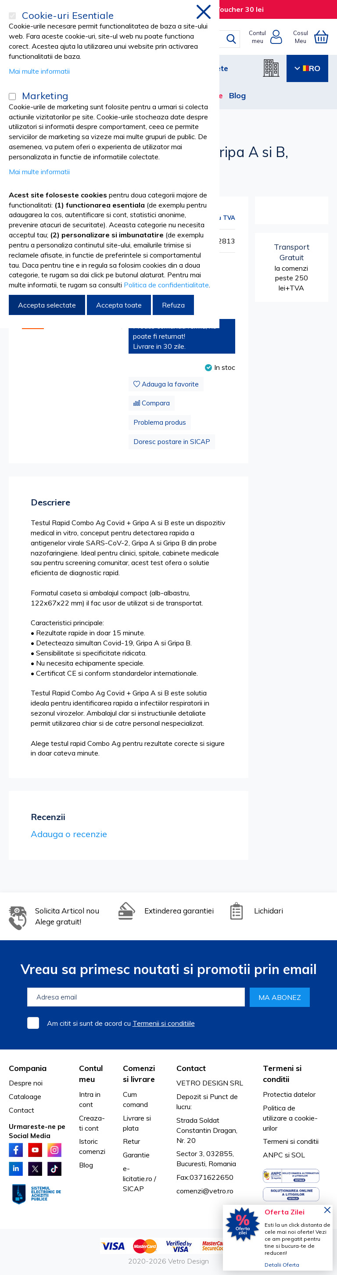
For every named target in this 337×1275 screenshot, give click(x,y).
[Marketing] (12, 96)
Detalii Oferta (282, 1264)
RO (307, 68)
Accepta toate (119, 305)
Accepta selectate (47, 305)
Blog (237, 95)
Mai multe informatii (39, 71)
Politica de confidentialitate (166, 284)
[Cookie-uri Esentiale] (12, 15)
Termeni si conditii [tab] (282, 1074)
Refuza (173, 305)
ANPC (273, 1154)
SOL (298, 1154)
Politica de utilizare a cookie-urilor (290, 1117)
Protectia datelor (289, 1094)
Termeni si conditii (291, 1141)
